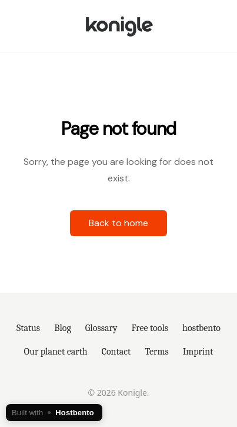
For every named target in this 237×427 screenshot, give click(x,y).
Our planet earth (56, 351)
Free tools (150, 328)
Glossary (101, 328)
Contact (116, 351)
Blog (62, 328)
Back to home (118, 223)
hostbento (201, 328)
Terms (156, 351)
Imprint (198, 351)
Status (28, 328)
